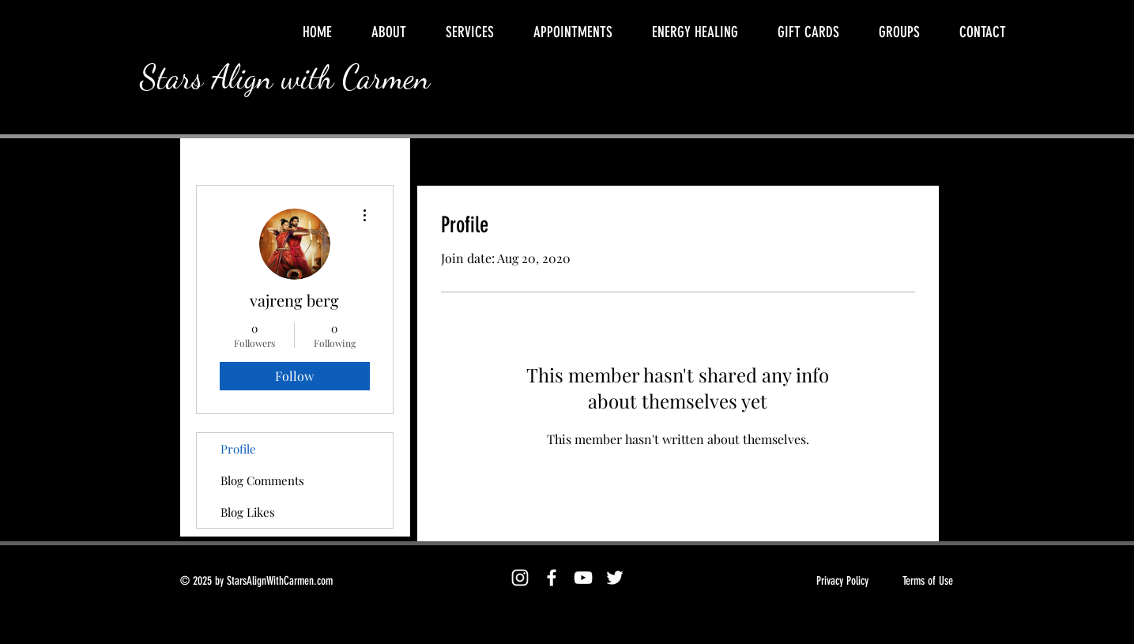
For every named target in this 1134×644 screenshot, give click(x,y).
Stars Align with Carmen (285, 77)
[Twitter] (615, 578)
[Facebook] (552, 578)
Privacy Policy (842, 581)
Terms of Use (927, 581)
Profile (238, 449)
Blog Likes (247, 512)
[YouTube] (583, 578)
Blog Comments (262, 480)
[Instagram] (520, 578)
